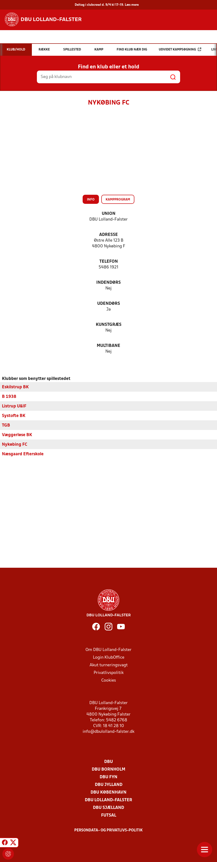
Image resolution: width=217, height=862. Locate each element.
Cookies (108, 680)
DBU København (108, 792)
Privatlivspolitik (109, 673)
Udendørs (108, 304)
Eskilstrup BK (15, 387)
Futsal (108, 815)
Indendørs (108, 283)
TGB (6, 425)
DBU (108, 762)
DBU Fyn (108, 777)
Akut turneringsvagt (109, 665)
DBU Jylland (108, 785)
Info (91, 199)
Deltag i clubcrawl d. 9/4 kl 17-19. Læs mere (107, 4)
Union (108, 214)
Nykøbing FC (14, 444)
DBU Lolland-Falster (108, 800)
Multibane (108, 346)
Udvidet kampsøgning (180, 49)
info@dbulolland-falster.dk (108, 731)
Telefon (108, 262)
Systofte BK (13, 416)
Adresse (108, 235)
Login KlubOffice (108, 657)
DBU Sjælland (108, 808)
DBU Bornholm (108, 769)
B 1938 (9, 397)
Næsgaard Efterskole (23, 454)
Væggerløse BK (17, 435)
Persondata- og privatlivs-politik (108, 830)
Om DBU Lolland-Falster (108, 650)
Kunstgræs (108, 325)
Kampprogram (118, 199)
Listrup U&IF (14, 406)
